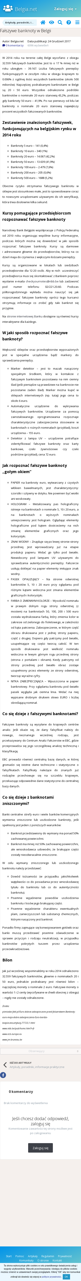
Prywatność (65, 1256)
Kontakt (57, 1260)
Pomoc (19, 1256)
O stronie (43, 1260)
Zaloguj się (65, 8)
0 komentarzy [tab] (21, 1091)
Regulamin (47, 1256)
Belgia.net (26, 8)
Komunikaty (26, 1260)
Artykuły (33, 1256)
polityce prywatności (51, 1277)
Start (9, 1256)
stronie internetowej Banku (25, 316)
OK (66, 1277)
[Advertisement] (40, 1204)
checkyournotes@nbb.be (42, 281)
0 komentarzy (13, 45)
